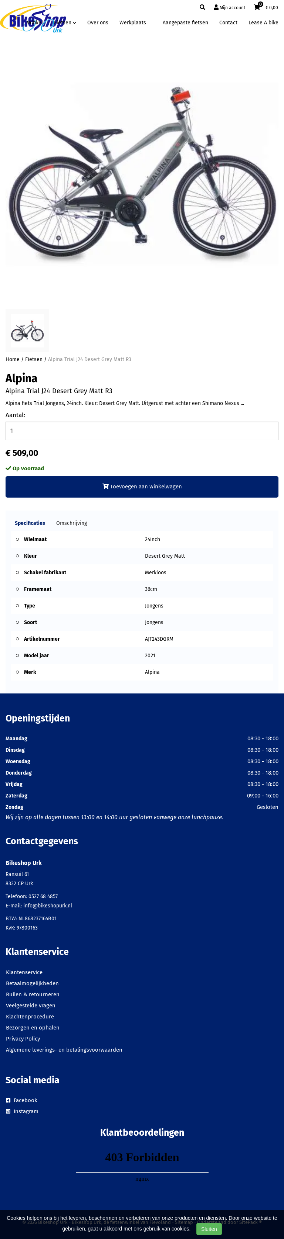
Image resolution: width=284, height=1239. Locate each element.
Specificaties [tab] (30, 523)
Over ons (97, 23)
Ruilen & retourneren (33, 994)
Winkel (35, 23)
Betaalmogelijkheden (32, 983)
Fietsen (34, 359)
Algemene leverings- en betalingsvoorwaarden (64, 1049)
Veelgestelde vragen (30, 1005)
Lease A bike (263, 23)
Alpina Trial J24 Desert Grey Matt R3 (89, 359)
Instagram (22, 1111)
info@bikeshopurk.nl (47, 906)
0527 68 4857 (43, 896)
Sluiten (209, 1229)
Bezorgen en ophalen (33, 1027)
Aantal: (15, 415)
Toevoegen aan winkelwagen (142, 486)
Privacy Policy (23, 1038)
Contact (228, 23)
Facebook (21, 1100)
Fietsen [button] (65, 23)
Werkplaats (132, 23)
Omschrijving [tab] (71, 523)
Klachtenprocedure (30, 1016)
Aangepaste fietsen (185, 23)
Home (13, 359)
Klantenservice (24, 972)
